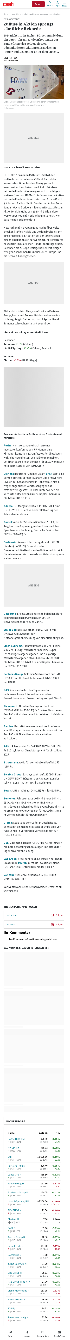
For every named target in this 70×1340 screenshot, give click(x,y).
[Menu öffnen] (64, 4)
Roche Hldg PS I (16, 1138)
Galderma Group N (18, 1192)
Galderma (10, 613)
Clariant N (13, 1219)
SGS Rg (11, 1308)
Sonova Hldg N (16, 1183)
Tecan (7, 790)
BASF (49, 473)
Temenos (9, 798)
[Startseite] (8, 4)
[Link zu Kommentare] (43, 1333)
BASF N (12, 1228)
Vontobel (9, 875)
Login (57, 4)
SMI (10, 1156)
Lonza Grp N (14, 1174)
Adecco (8, 506)
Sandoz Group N (16, 1299)
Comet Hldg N (15, 1246)
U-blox (8, 822)
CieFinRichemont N (18, 1290)
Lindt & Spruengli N (18, 1201)
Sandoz (8, 726)
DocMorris (10, 542)
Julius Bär (10, 630)
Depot (38, 4)
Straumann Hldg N (18, 1317)
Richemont (11, 706)
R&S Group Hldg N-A (19, 1281)
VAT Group (10, 859)
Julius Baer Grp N (17, 1263)
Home (6, 14)
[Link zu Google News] (59, 1333)
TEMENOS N (14, 1210)
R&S (6, 690)
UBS (6, 843)
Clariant (9, 473)
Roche (7, 445)
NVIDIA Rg (13, 1147)
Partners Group (13, 674)
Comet (8, 522)
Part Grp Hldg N (16, 1165)
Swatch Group (12, 774)
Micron (22, 863)
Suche (49, 4)
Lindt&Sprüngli (13, 646)
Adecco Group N (16, 1237)
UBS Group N (15, 1272)
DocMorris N (14, 1254)
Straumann (11, 762)
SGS (6, 746)
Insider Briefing (16, 14)
